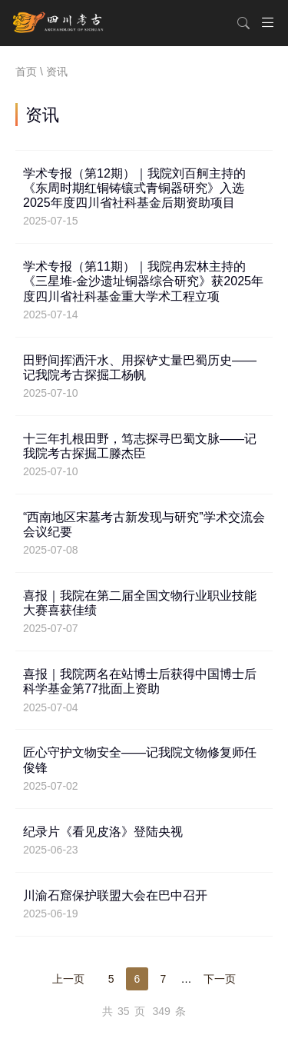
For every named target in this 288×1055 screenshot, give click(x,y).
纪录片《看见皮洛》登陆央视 (144, 841)
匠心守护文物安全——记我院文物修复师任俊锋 (144, 769)
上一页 (68, 979)
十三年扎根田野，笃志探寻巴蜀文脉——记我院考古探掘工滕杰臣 (144, 455)
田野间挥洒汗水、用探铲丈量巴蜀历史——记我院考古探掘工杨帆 (144, 377)
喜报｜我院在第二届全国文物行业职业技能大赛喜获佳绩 (144, 612)
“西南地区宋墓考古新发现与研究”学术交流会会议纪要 (144, 534)
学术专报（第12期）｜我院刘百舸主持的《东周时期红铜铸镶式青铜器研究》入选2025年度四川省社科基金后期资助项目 (144, 197)
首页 (26, 71)
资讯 (57, 71)
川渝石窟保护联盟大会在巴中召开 (144, 904)
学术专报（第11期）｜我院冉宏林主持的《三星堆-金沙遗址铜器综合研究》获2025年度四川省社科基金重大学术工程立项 (144, 290)
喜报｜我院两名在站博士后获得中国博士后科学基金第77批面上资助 (144, 690)
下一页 (220, 979)
